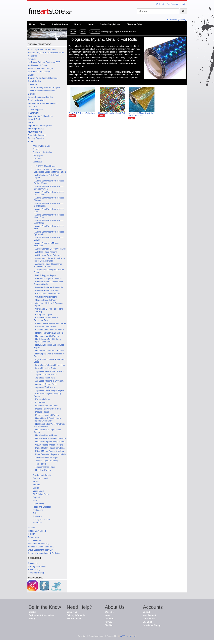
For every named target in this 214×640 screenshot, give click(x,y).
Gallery (32, 618)
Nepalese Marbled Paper (46, 435)
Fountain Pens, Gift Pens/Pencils (42, 103)
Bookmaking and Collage (39, 72)
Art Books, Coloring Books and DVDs (44, 62)
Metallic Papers (42, 412)
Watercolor (37, 523)
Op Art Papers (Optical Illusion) (49, 445)
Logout (146, 612)
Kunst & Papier (34, 119)
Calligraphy (38, 155)
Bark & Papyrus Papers (45, 275)
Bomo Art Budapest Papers (47, 290)
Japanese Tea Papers (45, 387)
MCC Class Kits (35, 132)
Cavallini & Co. (34, 81)
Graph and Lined (40, 478)
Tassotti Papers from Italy (46, 461)
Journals (36, 485)
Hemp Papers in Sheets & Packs (49, 350)
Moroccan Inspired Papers (47, 415)
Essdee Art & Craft (36, 100)
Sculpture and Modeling (38, 543)
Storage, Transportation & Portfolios (44, 553)
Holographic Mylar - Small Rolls (112, 113)
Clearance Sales (134, 24)
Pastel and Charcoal (42, 507)
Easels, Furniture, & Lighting (40, 97)
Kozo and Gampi (42, 399)
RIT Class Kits (34, 540)
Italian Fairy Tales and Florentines (50, 365)
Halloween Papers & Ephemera (49, 333)
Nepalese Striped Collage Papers (50, 442)
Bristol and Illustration (42, 152)
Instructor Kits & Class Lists (40, 116)
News (107, 615)
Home (32, 24)
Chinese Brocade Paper (46, 300)
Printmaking (38, 510)
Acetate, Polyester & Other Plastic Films (46, 53)
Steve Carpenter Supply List (40, 550)
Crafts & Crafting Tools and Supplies (44, 87)
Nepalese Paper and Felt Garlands (50, 438)
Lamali (31, 122)
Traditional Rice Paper (45, 467)
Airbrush (32, 59)
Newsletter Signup (36, 573)
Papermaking (38, 504)
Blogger (32, 612)
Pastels (31, 528)
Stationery (37, 516)
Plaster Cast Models (37, 531)
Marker (36, 488)
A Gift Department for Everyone (42, 49)
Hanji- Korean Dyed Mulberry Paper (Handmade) (47, 340)
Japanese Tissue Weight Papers (49, 390)
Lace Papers (40, 402)
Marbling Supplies (36, 129)
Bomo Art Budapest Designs (40, 68)
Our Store (109, 618)
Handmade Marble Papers (47, 336)
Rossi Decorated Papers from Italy (50, 454)
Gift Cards (32, 106)
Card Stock (37, 158)
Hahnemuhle (33, 113)
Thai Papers (40, 464)
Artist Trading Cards (41, 146)
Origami (36, 497)
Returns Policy (74, 618)
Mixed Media (38, 491)
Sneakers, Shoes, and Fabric (41, 547)
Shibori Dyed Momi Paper (46, 457)
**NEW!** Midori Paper (45, 166)
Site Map (109, 625)
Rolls (35, 513)
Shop (42, 24)
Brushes (31, 75)
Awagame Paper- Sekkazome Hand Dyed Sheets (48, 265)
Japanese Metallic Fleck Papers (49, 371)
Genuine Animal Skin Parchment (49, 330)
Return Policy (34, 569)
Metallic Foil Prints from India (48, 409)
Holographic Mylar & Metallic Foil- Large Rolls (140, 114)
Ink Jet (35, 481)
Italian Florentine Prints (45, 368)
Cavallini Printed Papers (46, 297)
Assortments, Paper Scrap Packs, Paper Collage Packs (49, 259)
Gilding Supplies (35, 110)
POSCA (31, 534)
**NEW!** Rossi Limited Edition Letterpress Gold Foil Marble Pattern (50, 170)
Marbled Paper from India (46, 405)
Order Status (149, 618)
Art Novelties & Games (38, 65)
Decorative (37, 162)
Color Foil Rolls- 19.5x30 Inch (82, 113)
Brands (77, 24)
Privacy (108, 622)
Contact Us (33, 563)
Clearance (32, 84)
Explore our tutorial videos (41, 615)
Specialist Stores (59, 24)
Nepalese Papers (43, 470)
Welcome (109, 612)
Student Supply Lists (110, 24)
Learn (90, 24)
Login (183, 4)
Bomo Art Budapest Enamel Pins (49, 287)
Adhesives (32, 56)
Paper (30, 141)
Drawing (31, 94)
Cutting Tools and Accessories (41, 91)
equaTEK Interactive (127, 636)
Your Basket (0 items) (176, 19)
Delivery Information (37, 566)
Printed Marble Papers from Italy (49, 451)
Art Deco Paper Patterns (46, 252)
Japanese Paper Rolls (45, 378)
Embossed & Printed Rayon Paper (50, 323)
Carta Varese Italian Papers (47, 294)
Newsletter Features (37, 135)
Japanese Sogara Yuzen (46, 384)
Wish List (160, 4)
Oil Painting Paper (41, 494)
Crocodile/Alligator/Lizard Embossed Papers (46, 319)
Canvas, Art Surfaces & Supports (42, 78)
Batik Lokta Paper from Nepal (48, 278)
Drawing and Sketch (41, 475)
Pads (35, 500)
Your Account (172, 4)
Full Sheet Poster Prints (45, 326)
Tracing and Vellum (41, 519)
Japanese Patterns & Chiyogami (49, 381)
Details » (72, 115)
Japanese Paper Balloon (46, 374)
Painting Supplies (36, 138)
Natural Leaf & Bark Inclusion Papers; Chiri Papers (47, 419)
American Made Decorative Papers (50, 249)
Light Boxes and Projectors (40, 125)
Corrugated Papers (43, 314)
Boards (36, 149)
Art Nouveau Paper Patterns (47, 255)
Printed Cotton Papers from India (50, 448)
